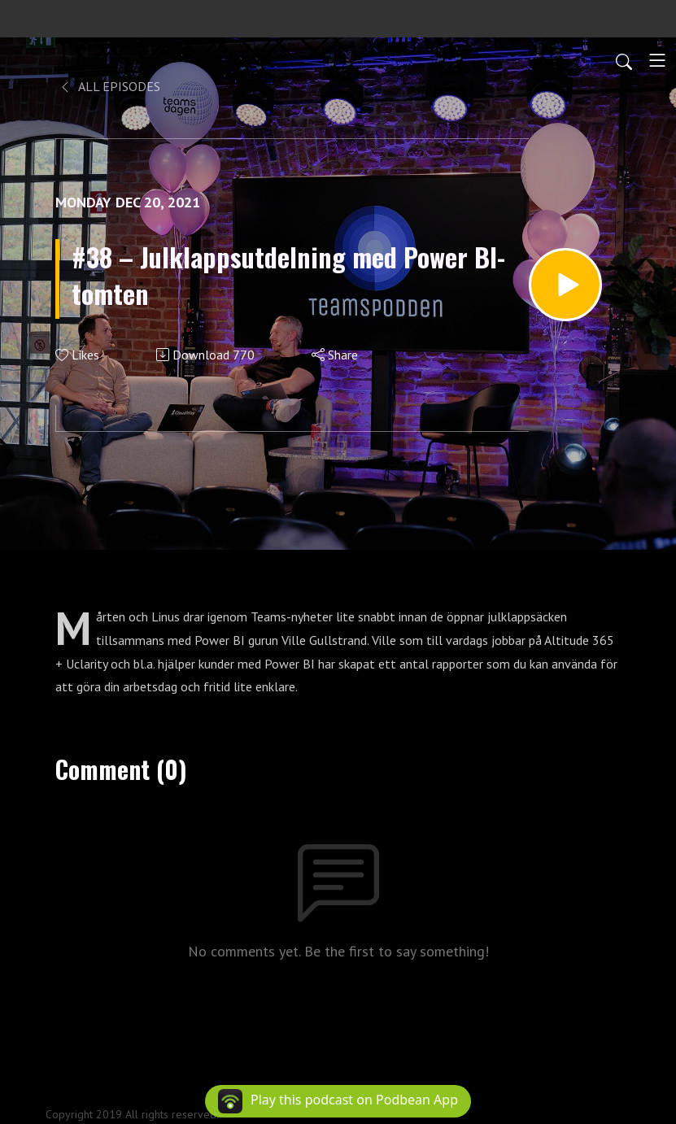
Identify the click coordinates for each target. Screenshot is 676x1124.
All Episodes (109, 86)
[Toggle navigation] (657, 60)
